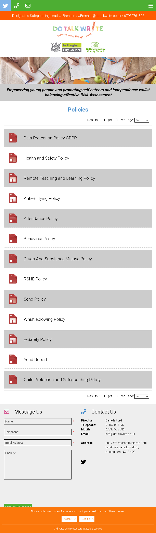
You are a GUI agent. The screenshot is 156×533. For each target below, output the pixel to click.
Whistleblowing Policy (44, 319)
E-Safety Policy (38, 339)
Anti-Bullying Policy (42, 198)
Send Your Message (18, 507)
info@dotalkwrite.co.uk (120, 434)
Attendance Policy (41, 218)
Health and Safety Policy (46, 158)
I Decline (86, 518)
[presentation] (35, 493)
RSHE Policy (35, 279)
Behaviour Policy (39, 238)
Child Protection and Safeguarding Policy (62, 379)
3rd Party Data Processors (68, 528)
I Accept (69, 518)
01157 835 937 (115, 425)
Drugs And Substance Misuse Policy (58, 258)
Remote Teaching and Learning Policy (59, 178)
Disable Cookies (93, 528)
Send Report (35, 359)
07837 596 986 (115, 429)
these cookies (116, 511)
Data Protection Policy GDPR (50, 138)
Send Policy (35, 299)
